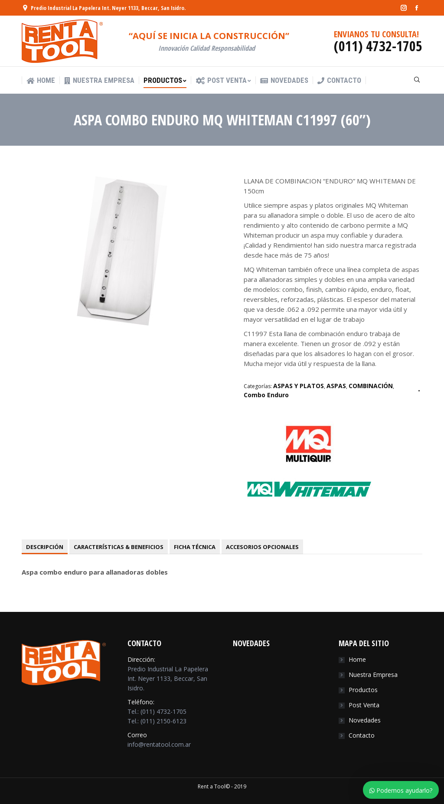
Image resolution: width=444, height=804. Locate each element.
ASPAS (336, 386)
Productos (363, 690)
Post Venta (364, 705)
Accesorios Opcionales (262, 547)
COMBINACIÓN (371, 386)
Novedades (365, 720)
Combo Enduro (266, 395)
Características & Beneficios (118, 547)
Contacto (362, 735)
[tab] (45, 546)
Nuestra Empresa (373, 674)
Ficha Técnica (194, 547)
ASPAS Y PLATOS (298, 386)
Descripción (44, 547)
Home (357, 659)
